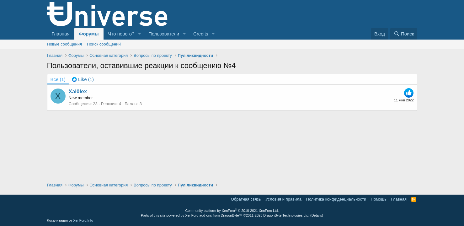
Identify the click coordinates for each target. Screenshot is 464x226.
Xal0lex (78, 91)
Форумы (89, 33)
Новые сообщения (64, 44)
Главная (61, 33)
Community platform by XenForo (232, 211)
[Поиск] (403, 34)
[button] (139, 34)
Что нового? (121, 33)
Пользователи (163, 33)
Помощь (379, 199)
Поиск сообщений (104, 44)
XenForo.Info (83, 220)
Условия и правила (283, 199)
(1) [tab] (58, 79)
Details (317, 215)
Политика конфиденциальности (336, 199)
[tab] (83, 79)
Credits (200, 33)
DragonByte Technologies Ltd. (286, 215)
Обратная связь (246, 199)
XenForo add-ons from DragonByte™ (213, 215)
